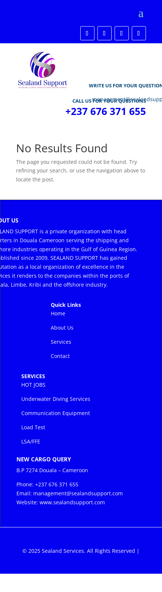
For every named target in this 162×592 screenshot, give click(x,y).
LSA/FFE (30, 441)
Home (58, 313)
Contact (60, 355)
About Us (62, 327)
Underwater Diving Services (55, 398)
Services (61, 341)
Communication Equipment (55, 413)
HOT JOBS (33, 384)
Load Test (33, 427)
